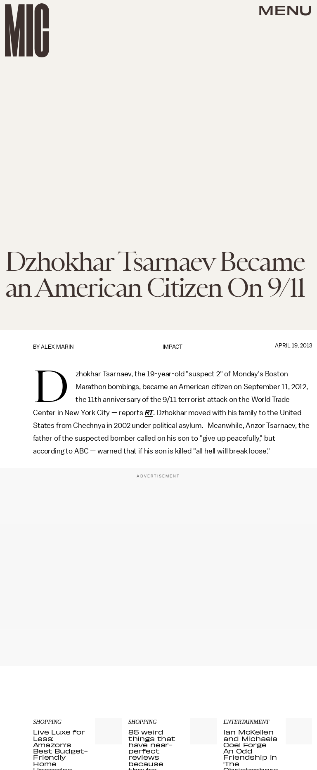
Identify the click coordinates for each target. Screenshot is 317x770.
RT (149, 412)
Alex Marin (57, 347)
